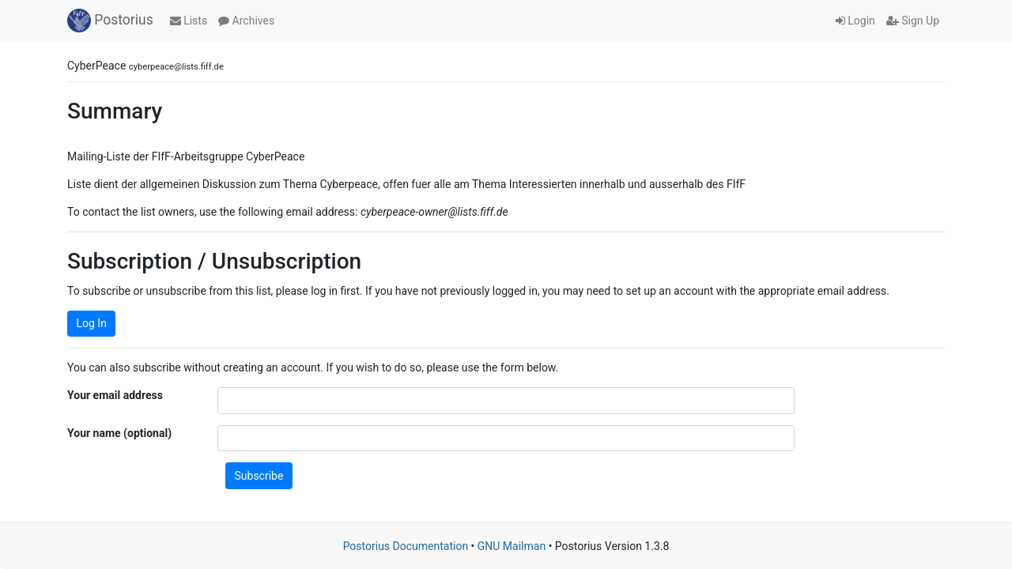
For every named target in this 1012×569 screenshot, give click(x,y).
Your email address (115, 395)
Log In (92, 323)
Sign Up (912, 20)
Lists (188, 20)
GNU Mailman (512, 546)
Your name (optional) (119, 433)
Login (855, 20)
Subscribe (259, 475)
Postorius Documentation (406, 546)
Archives (246, 20)
